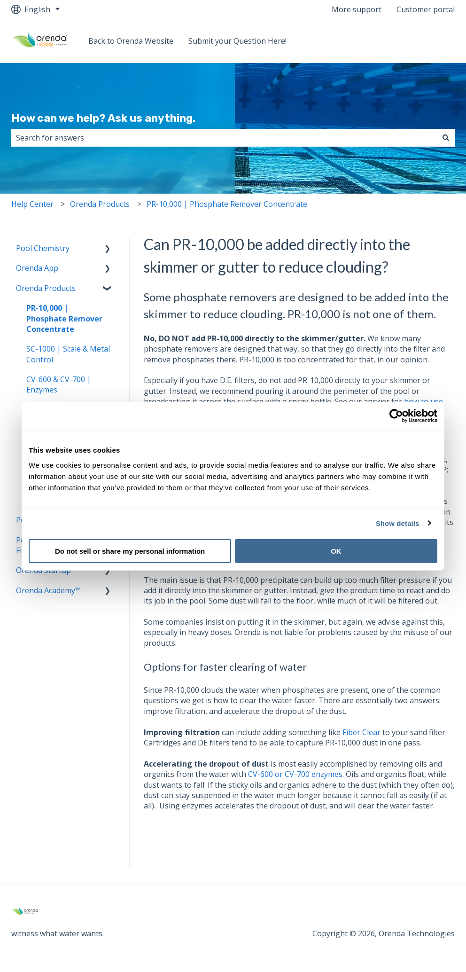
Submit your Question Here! (237, 41)
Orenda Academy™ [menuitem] (48, 590)
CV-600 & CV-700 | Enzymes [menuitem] (58, 384)
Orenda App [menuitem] (37, 268)
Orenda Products (100, 204)
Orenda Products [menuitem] (46, 288)
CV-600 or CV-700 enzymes (295, 774)
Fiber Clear (361, 732)
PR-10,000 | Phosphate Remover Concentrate (227, 204)
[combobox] (224, 138)
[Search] (446, 138)
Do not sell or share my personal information (130, 551)
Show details (397, 523)
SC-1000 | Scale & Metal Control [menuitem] (68, 354)
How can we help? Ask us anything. (103, 118)
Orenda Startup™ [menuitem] (46, 570)
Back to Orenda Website (130, 41)
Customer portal (425, 9)
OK (336, 551)
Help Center (32, 204)
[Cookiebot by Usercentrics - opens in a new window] (396, 416)
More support (356, 9)
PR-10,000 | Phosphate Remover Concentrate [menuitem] (64, 318)
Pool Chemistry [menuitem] (43, 248)
